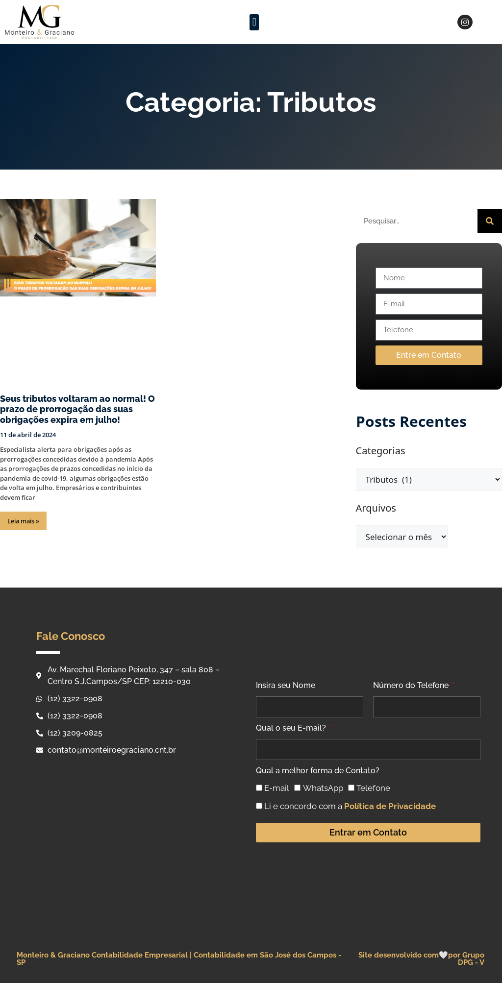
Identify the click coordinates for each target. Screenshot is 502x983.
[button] (254, 22)
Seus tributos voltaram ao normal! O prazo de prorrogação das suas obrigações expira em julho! (77, 409)
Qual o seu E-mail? (292, 728)
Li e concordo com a (350, 806)
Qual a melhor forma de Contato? (317, 770)
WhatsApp (323, 788)
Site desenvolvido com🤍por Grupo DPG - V (421, 959)
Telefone (373, 788)
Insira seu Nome (285, 685)
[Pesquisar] (489, 221)
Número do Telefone (412, 685)
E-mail (276, 788)
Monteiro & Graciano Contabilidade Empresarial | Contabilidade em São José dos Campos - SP (179, 959)
